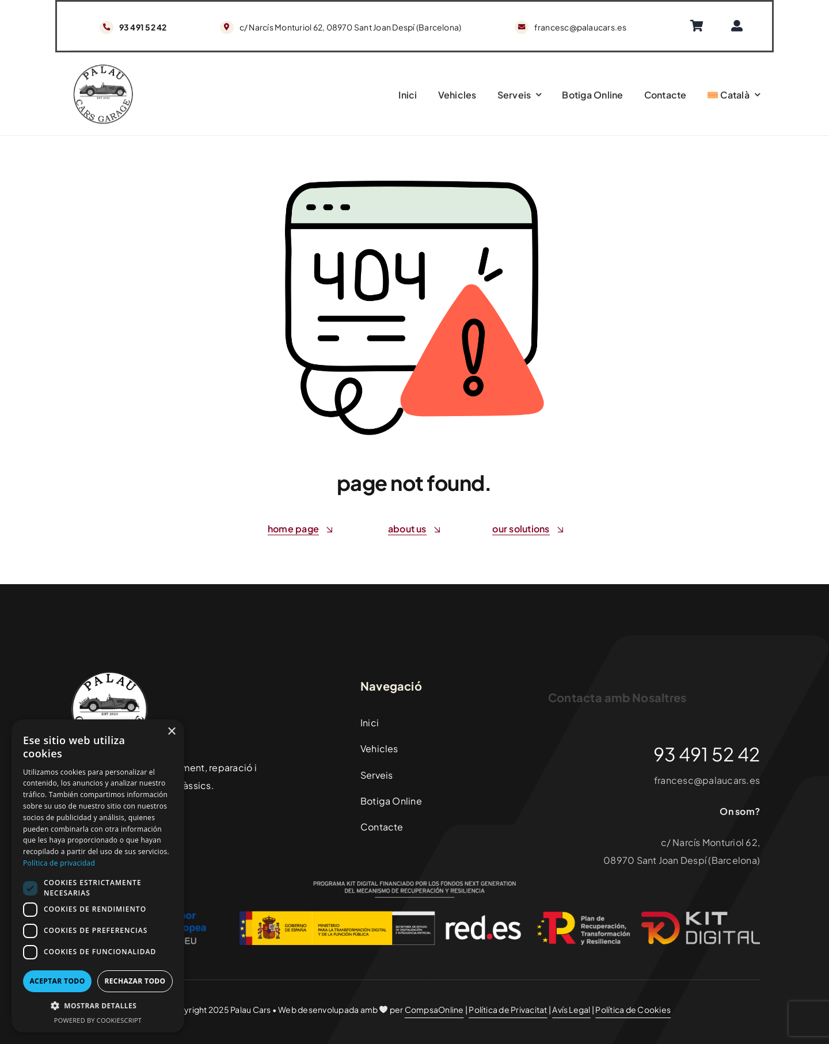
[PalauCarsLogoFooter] (103, 70)
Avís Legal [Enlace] (571, 1009)
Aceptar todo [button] (57, 981)
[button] (98, 1006)
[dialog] (98, 875)
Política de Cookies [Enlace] (633, 1009)
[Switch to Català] (734, 97)
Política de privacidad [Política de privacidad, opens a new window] (59, 863)
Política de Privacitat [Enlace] (508, 1009)
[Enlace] (700, 25)
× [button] (171, 731)
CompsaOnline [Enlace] (434, 1009)
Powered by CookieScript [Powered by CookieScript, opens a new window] (98, 1020)
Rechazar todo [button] (134, 981)
